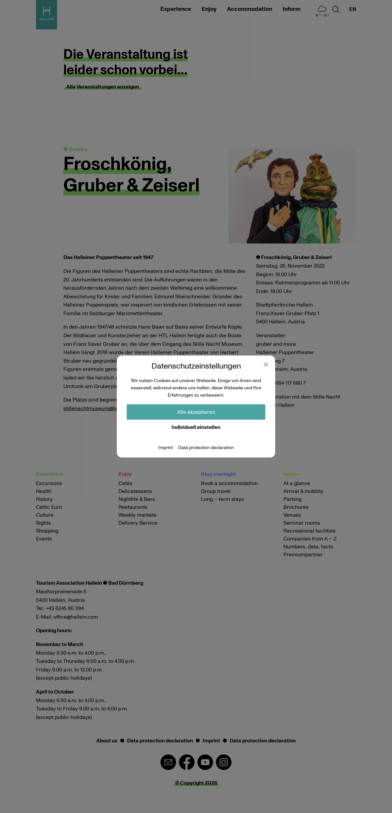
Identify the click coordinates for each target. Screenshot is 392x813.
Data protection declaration (206, 447)
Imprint (165, 447)
